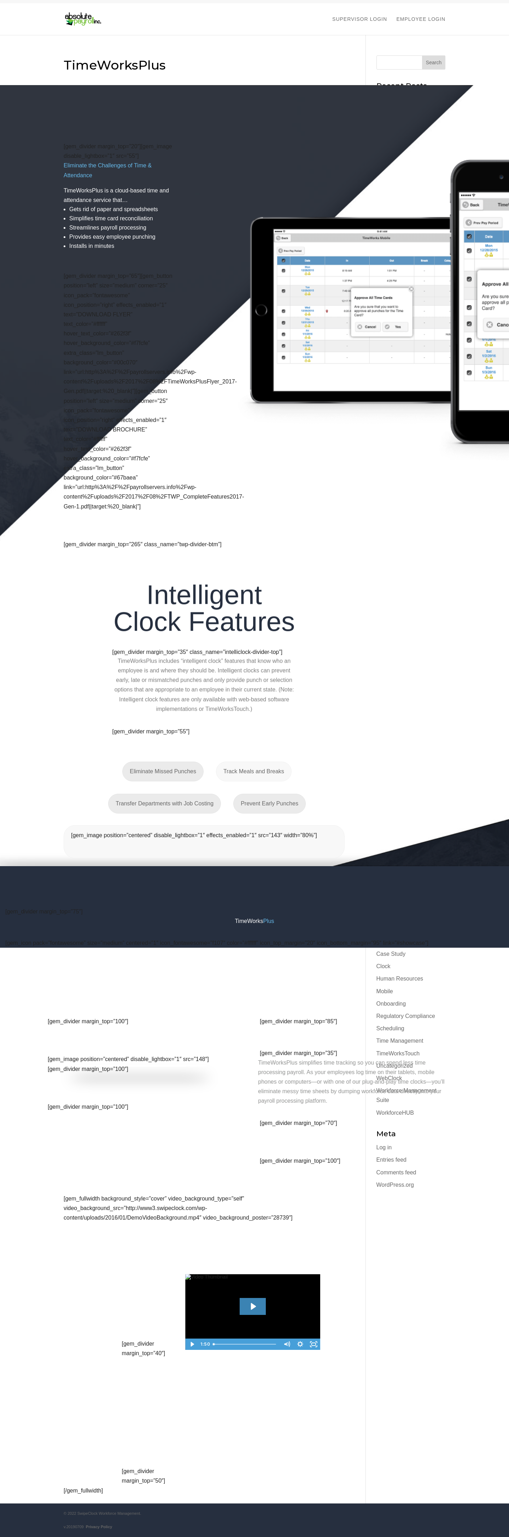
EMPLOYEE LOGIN (421, 19)
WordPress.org (395, 1185)
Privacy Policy (98, 1527)
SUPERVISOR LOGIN (359, 19)
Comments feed (396, 1172)
